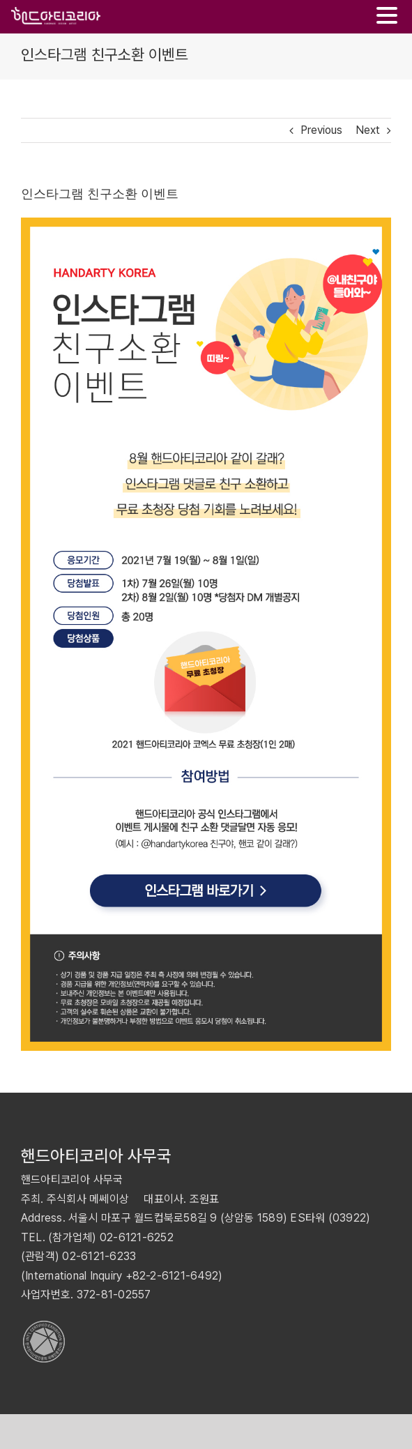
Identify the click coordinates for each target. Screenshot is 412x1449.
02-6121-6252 (137, 1237)
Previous (321, 130)
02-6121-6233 (99, 1256)
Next (368, 130)
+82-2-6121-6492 (172, 1275)
